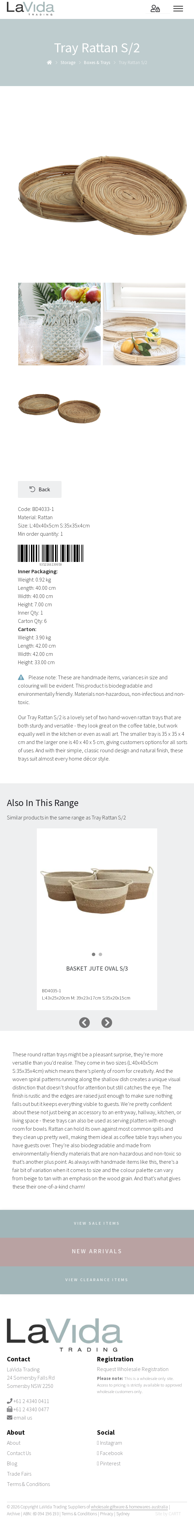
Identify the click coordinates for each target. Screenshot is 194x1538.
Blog (12, 1463)
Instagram (109, 1442)
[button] (93, 954)
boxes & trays (97, 62)
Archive (13, 1514)
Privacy (106, 1514)
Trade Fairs (19, 1473)
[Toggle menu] (180, 8)
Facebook (110, 1453)
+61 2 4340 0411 (31, 1401)
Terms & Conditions (28, 1484)
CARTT (175, 1514)
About (13, 1442)
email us (22, 1417)
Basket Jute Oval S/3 (97, 968)
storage (68, 62)
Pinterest (108, 1463)
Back (40, 489)
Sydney (123, 1514)
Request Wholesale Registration (133, 1369)
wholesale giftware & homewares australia (129, 1507)
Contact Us (19, 1453)
